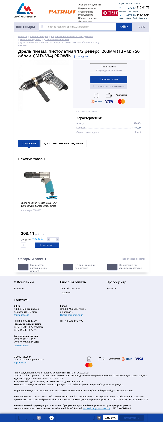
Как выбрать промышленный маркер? (38, 268)
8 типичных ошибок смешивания (85, 266)
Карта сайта (20, 362)
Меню (141, 26)
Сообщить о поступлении (109, 86)
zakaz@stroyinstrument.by (96, 408)
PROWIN (136, 127)
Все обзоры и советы (133, 259)
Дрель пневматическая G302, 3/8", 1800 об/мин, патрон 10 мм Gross (39, 204)
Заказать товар (109, 79)
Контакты (21, 300)
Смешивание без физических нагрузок (130, 266)
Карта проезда (21, 315)
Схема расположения (71, 315)
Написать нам (21, 345)
